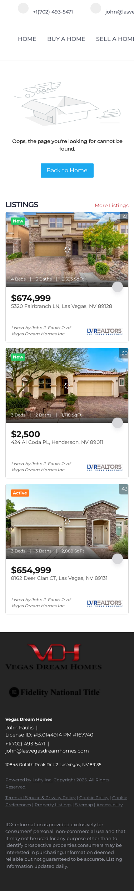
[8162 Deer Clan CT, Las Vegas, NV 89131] (67, 521)
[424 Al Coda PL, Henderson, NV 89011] (67, 385)
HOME (27, 39)
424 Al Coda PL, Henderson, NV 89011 (57, 442)
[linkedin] (23, 876)
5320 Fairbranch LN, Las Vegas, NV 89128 (61, 306)
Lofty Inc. (43, 779)
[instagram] (37, 876)
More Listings (112, 205)
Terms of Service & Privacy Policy (40, 797)
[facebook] (9, 876)
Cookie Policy (94, 797)
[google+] (51, 876)
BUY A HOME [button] (66, 39)
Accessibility (109, 804)
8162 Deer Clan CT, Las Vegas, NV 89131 (59, 578)
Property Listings (53, 804)
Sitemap (84, 804)
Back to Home (67, 170)
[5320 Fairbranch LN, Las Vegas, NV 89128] (67, 249)
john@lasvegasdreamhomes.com (47, 751)
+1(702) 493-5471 (25, 743)
